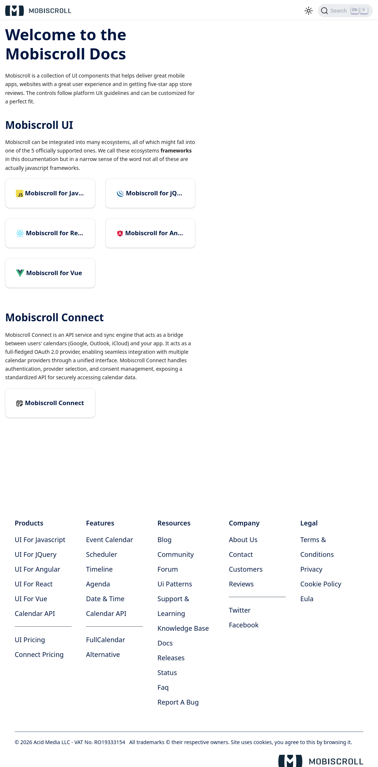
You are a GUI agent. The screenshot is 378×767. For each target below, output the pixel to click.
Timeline (99, 569)
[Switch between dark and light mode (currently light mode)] (308, 11)
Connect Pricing (39, 654)
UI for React (34, 583)
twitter (240, 610)
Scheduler (101, 554)
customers (246, 569)
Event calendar (109, 539)
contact (241, 554)
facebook (244, 624)
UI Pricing (30, 639)
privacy (311, 569)
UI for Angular (37, 569)
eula (306, 598)
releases (171, 657)
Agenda (98, 583)
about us (243, 539)
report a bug (178, 702)
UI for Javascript (40, 539)
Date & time (105, 598)
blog (165, 539)
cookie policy (320, 583)
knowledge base (183, 628)
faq (163, 687)
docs (165, 642)
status (167, 672)
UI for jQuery (35, 554)
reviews (241, 583)
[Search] (345, 10)
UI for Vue (31, 598)
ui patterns (175, 583)
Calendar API (35, 613)
